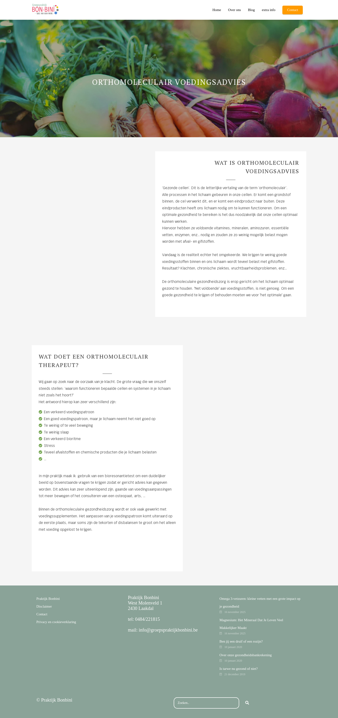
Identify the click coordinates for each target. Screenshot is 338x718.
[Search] (247, 703)
